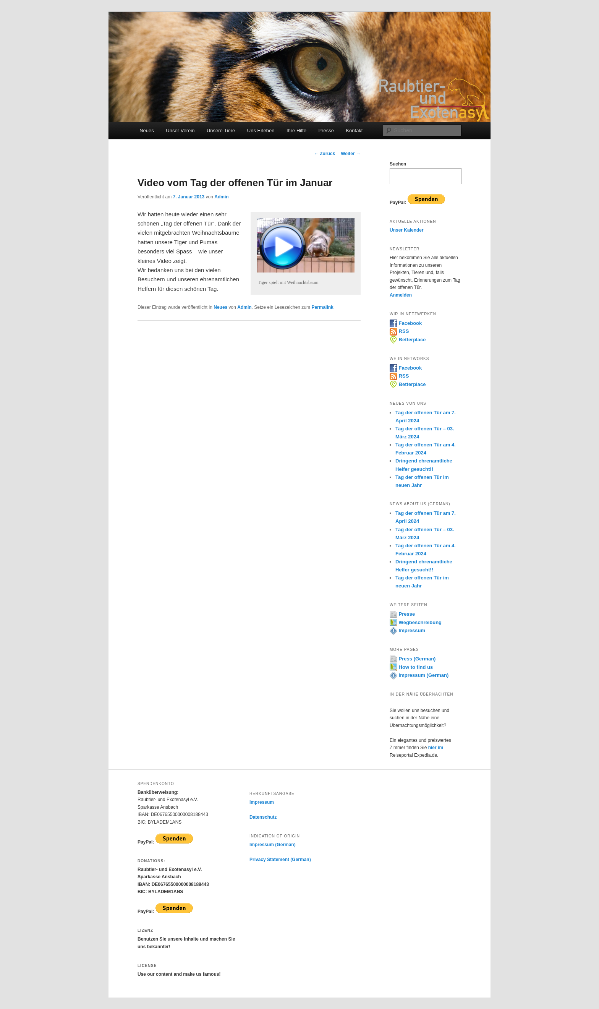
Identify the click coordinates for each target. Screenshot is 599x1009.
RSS (399, 331)
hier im (435, 747)
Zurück (324, 153)
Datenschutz (263, 817)
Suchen (398, 164)
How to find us (411, 667)
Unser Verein (180, 130)
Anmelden (401, 295)
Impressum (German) (419, 675)
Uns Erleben (261, 130)
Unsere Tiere (221, 130)
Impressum (407, 630)
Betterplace (408, 339)
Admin (221, 197)
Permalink (322, 307)
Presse (325, 130)
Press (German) (412, 659)
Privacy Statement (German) (280, 859)
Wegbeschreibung (416, 622)
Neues (146, 130)
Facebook (406, 323)
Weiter (351, 153)
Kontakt (354, 130)
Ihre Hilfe (296, 130)
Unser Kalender (407, 230)
